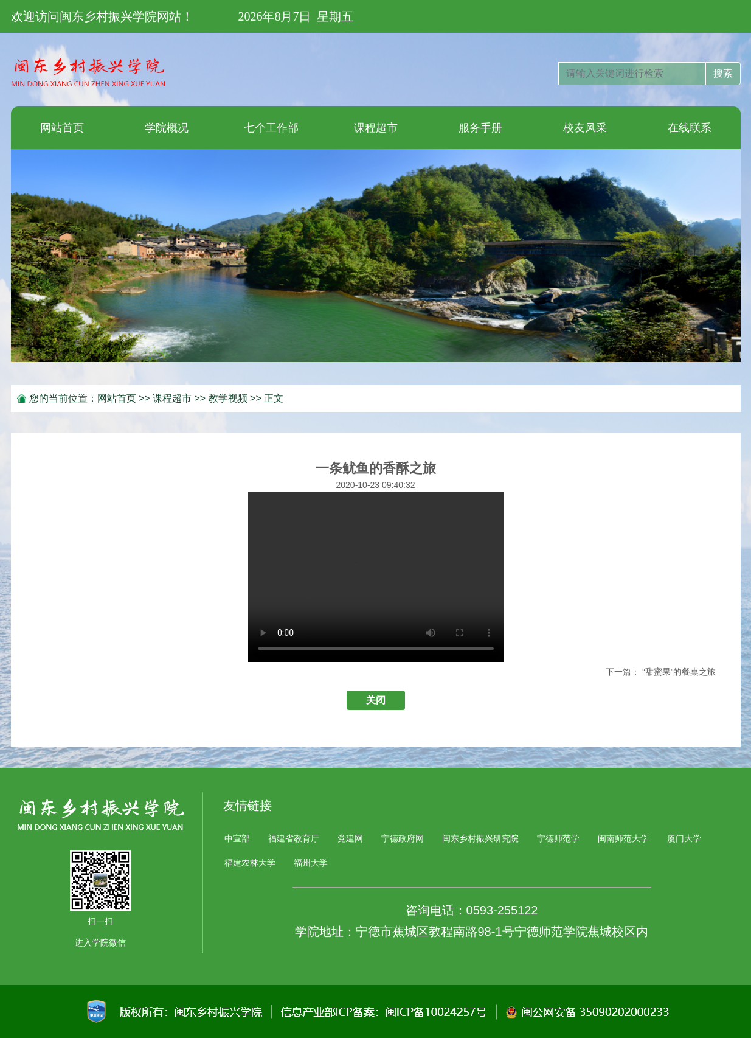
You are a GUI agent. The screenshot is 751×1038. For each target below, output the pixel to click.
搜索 (723, 73)
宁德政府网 (402, 838)
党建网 (350, 838)
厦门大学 (684, 838)
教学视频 (228, 398)
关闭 (376, 700)
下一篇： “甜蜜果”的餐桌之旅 (661, 672)
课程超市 (172, 398)
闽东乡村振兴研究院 (480, 838)
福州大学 (311, 863)
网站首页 (116, 398)
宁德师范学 (558, 838)
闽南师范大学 (623, 838)
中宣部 (237, 838)
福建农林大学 (249, 863)
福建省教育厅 (293, 838)
